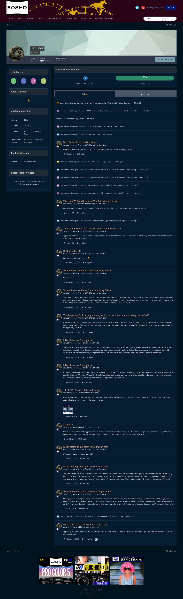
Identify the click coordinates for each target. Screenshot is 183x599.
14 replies (83, 509)
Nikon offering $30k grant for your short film (85, 447)
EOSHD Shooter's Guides (104, 18)
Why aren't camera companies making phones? (87, 491)
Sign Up (171, 8)
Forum (20, 18)
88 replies (82, 439)
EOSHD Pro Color (54, 18)
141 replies (88, 332)
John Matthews (84, 204)
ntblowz (81, 427)
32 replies (81, 213)
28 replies (86, 282)
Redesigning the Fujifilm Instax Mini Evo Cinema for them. (108, 185)
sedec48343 (60, 119)
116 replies (88, 357)
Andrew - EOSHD (84, 145)
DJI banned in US (72, 251)
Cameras (102, 145)
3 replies (81, 154)
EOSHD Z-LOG (85, 18)
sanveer (63, 103)
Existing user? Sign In (155, 8)
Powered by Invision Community (91, 595)
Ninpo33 (63, 516)
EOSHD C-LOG (71, 18)
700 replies (87, 539)
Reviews (30, 18)
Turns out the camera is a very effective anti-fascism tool (92, 228)
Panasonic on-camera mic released (100, 126)
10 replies (84, 459)
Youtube (41, 18)
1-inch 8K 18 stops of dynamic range (81, 390)
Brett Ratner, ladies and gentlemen (80, 142)
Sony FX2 (68, 424)
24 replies (81, 243)
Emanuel (81, 393)
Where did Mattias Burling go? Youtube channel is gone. (91, 201)
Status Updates (165, 20)
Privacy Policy (96, 590)
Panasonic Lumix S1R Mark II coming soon (103, 516)
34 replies (87, 263)
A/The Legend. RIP (94, 134)
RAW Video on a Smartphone (78, 340)
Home (11, 18)
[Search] (152, 19)
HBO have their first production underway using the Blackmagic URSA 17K (114, 111)
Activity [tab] (85, 94)
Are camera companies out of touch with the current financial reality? (112, 170)
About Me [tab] (145, 94)
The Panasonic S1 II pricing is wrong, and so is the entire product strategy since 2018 (106, 315)
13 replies (84, 417)
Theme (84, 590)
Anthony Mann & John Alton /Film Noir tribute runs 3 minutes (109, 103)
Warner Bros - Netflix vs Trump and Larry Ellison (87, 270)
